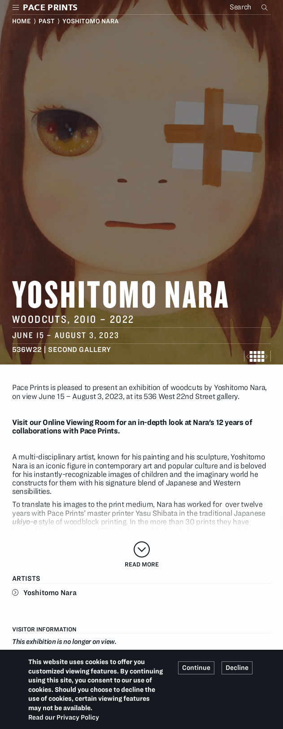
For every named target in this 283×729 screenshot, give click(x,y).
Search (265, 7)
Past (47, 21)
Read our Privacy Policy (63, 717)
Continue (196, 667)
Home (21, 21)
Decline (237, 667)
